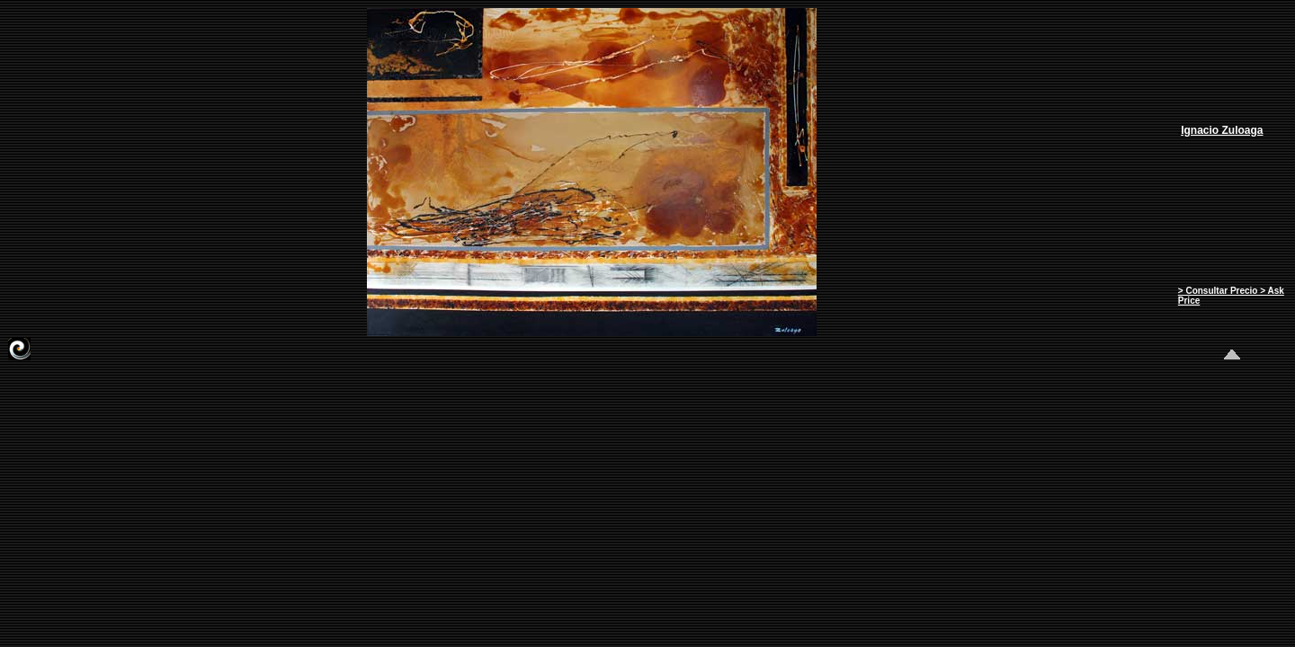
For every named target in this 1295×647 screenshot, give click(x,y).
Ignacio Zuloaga (1222, 130)
